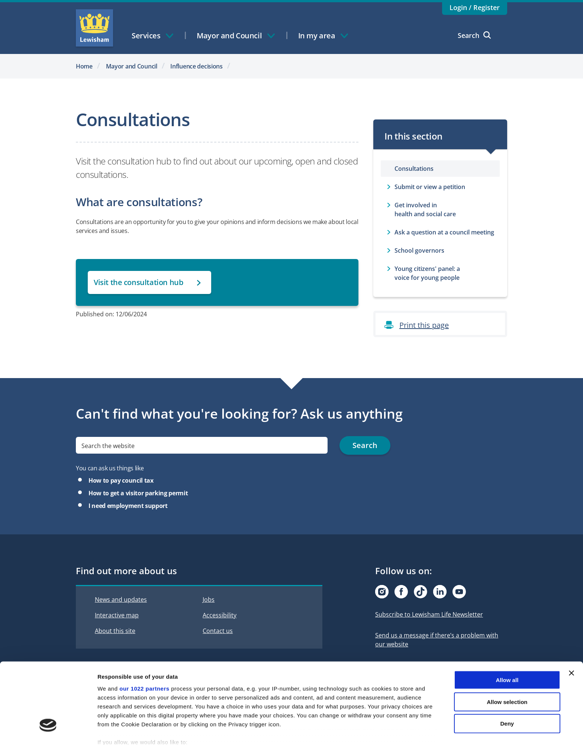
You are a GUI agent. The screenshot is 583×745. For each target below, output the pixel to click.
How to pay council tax (121, 480)
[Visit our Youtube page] (459, 591)
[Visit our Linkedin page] (440, 591)
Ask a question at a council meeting (444, 232)
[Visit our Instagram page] (382, 591)
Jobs (209, 599)
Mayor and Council (131, 66)
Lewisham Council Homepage (94, 28)
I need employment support (128, 506)
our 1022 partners (144, 645)
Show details (390, 730)
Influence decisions (196, 66)
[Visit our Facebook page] (401, 591)
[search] (202, 445)
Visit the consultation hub (138, 282)
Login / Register (475, 7)
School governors (419, 250)
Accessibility (219, 615)
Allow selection (507, 658)
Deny (507, 680)
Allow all (507, 636)
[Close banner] (571, 629)
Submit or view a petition (429, 187)
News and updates (121, 599)
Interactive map (117, 615)
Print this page (424, 325)
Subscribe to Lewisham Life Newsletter (429, 614)
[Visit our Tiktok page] (420, 591)
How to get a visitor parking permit (138, 493)
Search (474, 35)
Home (84, 66)
